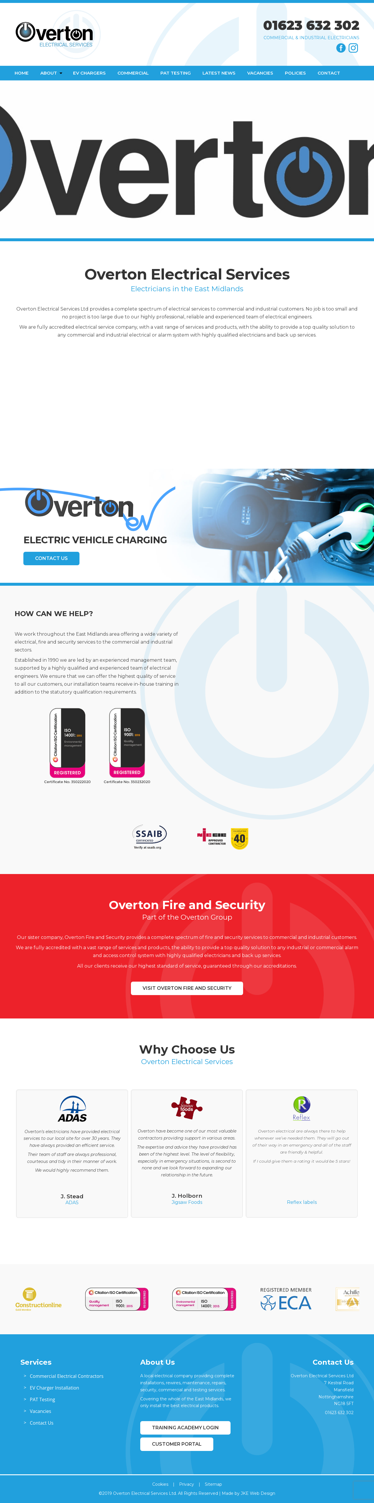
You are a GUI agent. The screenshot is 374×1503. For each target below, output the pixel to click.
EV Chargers (89, 73)
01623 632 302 (311, 25)
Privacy (186, 1484)
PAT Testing (175, 73)
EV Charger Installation (54, 1388)
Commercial (133, 73)
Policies (295, 73)
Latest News (219, 73)
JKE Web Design (258, 1493)
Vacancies (260, 73)
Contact (329, 73)
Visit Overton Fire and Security (187, 988)
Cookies (160, 1484)
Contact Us (51, 558)
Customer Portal (177, 1444)
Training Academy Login (185, 1427)
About (48, 73)
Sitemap (213, 1484)
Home (22, 73)
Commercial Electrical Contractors (66, 1376)
